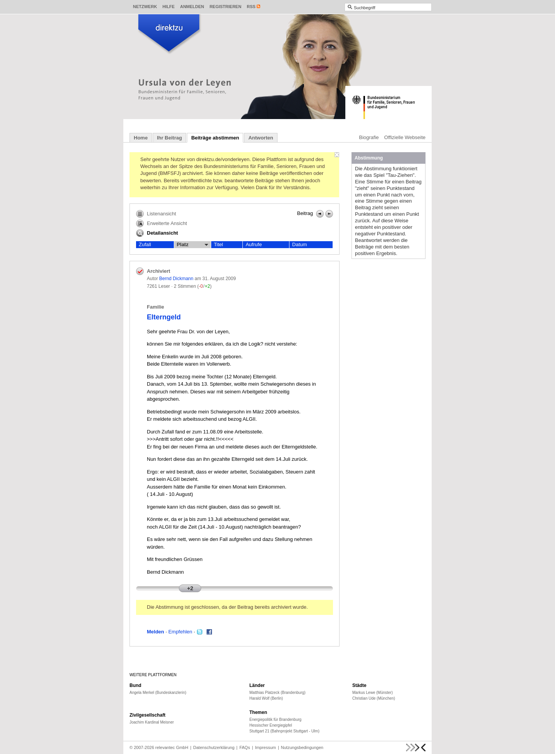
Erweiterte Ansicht (161, 223)
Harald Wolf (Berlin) (266, 698)
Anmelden (192, 6)
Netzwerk (145, 6)
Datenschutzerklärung (213, 747)
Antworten (260, 138)
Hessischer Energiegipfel (270, 725)
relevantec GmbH (171, 747)
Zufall (145, 244)
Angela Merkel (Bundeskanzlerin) (158, 692)
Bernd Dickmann (176, 278)
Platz (192, 245)
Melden (155, 632)
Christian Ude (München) (373, 698)
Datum (299, 244)
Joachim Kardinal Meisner (152, 722)
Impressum (265, 747)
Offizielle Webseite (405, 137)
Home (141, 138)
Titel (218, 244)
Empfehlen (180, 632)
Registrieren (226, 6)
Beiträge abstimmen (215, 138)
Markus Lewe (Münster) (372, 692)
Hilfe (168, 6)
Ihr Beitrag (169, 138)
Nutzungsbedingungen (302, 747)
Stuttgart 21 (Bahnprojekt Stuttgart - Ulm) (284, 731)
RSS (251, 6)
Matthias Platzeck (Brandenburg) (277, 692)
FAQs (244, 747)
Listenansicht (156, 214)
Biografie (369, 137)
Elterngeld (164, 317)
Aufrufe (254, 244)
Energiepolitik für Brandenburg (275, 719)
